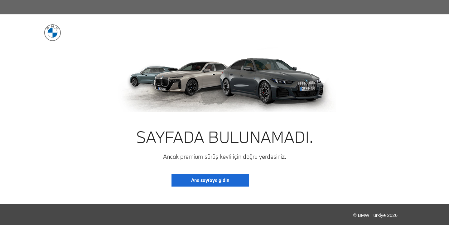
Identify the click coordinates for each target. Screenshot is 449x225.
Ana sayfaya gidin (210, 180)
